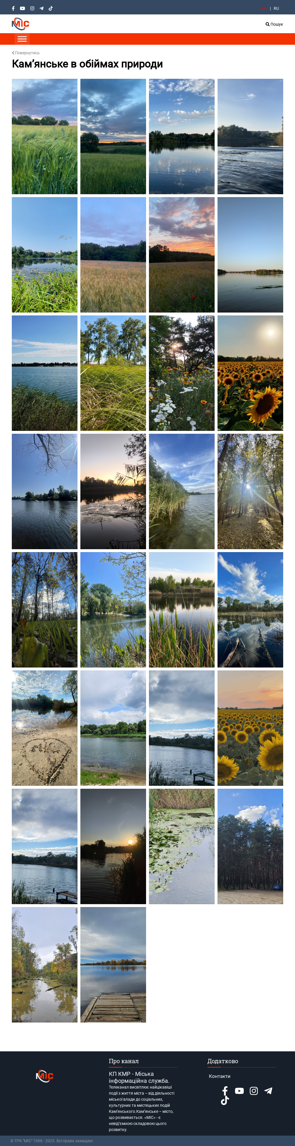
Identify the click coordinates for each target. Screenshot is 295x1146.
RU (276, 8)
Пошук (274, 24)
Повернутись (26, 53)
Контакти (219, 1076)
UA (263, 8)
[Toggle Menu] (22, 39)
